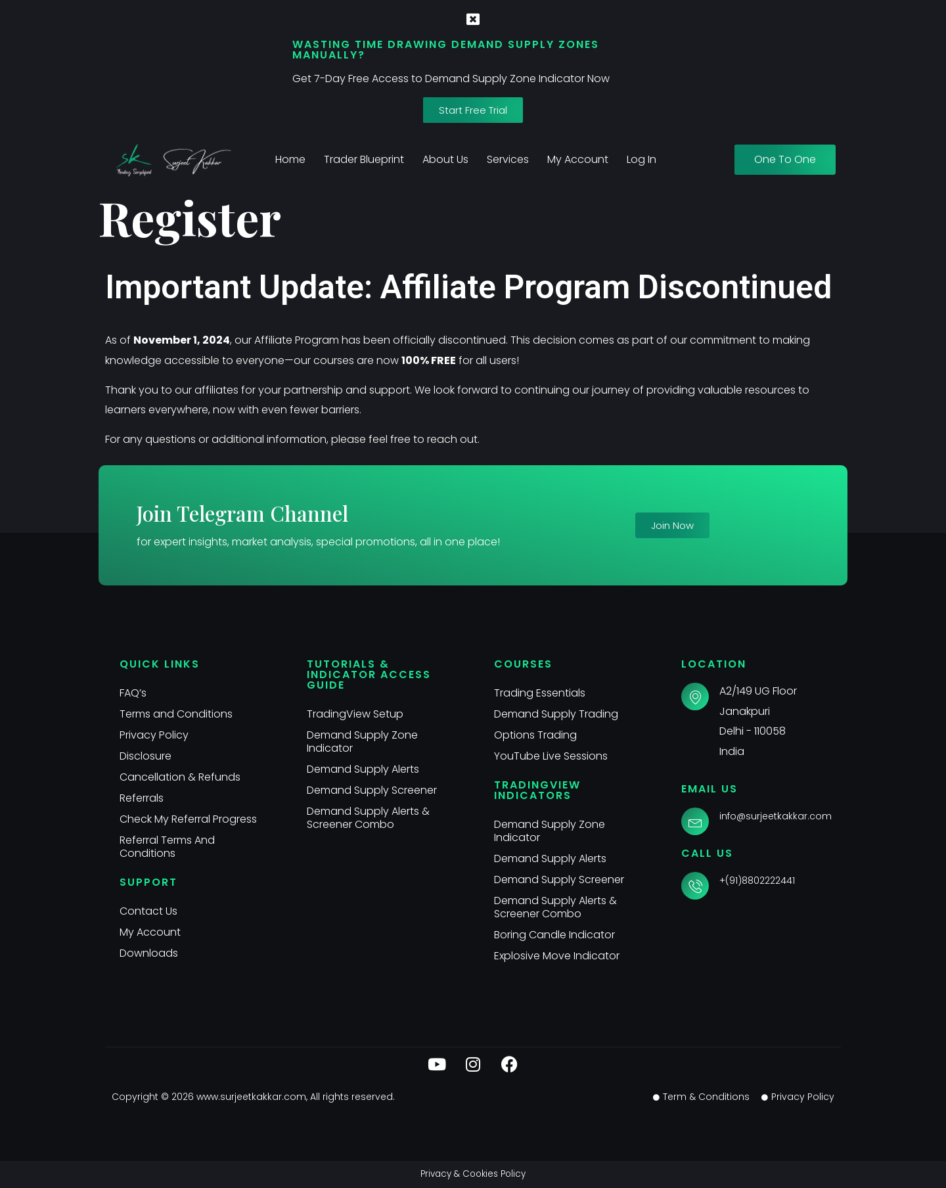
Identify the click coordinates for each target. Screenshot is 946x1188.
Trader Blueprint (364, 159)
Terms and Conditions (176, 713)
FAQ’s (133, 692)
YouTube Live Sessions (551, 756)
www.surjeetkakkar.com (251, 1096)
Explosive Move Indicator (556, 955)
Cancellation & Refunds (180, 777)
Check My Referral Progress (188, 819)
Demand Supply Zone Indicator (362, 741)
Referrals (142, 798)
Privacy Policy (154, 734)
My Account (577, 159)
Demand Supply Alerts (363, 769)
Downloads (149, 953)
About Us (445, 159)
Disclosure (145, 756)
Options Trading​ (535, 734)
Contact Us (148, 911)
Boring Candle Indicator (554, 934)
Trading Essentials (539, 692)
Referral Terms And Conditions (167, 847)
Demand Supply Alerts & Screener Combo (368, 818)
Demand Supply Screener (372, 790)
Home (290, 159)
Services (508, 159)
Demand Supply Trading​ (556, 713)
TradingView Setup (355, 713)
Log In (641, 159)
